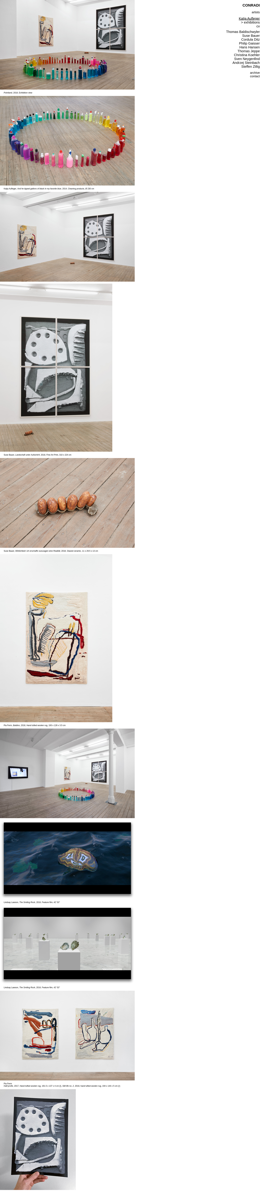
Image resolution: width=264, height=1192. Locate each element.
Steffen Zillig (250, 66)
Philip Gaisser (249, 43)
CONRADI (251, 5)
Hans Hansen (249, 47)
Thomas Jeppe (249, 51)
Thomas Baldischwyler (243, 32)
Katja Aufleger (249, 18)
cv (258, 26)
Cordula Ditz (250, 39)
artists (256, 12)
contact (255, 76)
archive (255, 72)
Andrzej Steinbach (246, 63)
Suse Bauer (251, 35)
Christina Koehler (247, 55)
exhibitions (252, 22)
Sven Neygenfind (247, 59)
